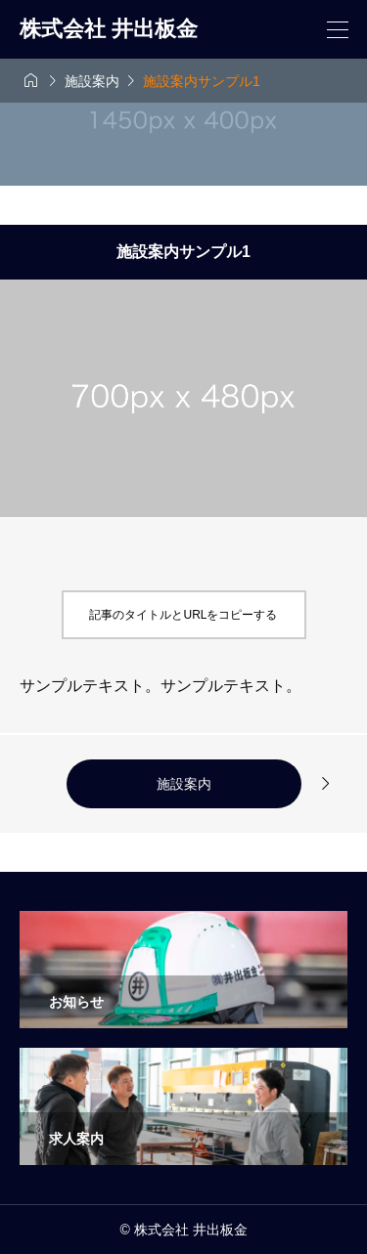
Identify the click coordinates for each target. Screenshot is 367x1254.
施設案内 (184, 784)
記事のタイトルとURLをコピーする (183, 615)
